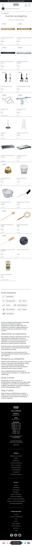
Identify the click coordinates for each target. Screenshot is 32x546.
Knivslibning (16, 487)
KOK (1, 184)
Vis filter (16, 543)
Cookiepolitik (16, 472)
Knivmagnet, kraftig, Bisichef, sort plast (8, 62)
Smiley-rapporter (16, 523)
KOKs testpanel (16, 489)
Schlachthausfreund (4, 115)
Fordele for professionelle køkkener (16, 501)
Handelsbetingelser (16, 467)
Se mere (22, 1)
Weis (17, 138)
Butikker (16, 458)
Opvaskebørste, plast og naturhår (24, 203)
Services (16, 521)
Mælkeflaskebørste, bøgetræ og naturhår (8, 225)
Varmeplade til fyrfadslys (24, 156)
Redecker (18, 207)
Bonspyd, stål (8, 133)
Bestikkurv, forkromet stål (24, 179)
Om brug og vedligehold (16, 496)
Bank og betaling (16, 525)
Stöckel (18, 115)
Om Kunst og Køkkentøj (16, 516)
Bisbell (2, 44)
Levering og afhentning (16, 463)
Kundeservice (16, 460)
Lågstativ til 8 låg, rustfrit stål (24, 133)
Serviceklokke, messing (8, 179)
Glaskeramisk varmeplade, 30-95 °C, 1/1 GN (8, 156)
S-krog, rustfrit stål (8, 110)
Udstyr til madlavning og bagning (16, 499)
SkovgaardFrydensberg (5, 279)
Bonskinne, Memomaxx (24, 110)
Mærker (16, 485)
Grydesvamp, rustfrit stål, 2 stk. (23, 249)
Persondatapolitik (16, 469)
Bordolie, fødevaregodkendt (8, 275)
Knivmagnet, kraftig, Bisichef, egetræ (24, 38)
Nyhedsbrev (16, 492)
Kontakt (16, 514)
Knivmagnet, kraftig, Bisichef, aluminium (24, 62)
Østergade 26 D (16, 415)
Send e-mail (16, 444)
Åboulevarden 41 (16, 419)
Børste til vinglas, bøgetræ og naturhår (24, 225)
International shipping (16, 474)
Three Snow (3, 207)
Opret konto (16, 528)
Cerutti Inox (3, 138)
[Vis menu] (3, 4)
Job (16, 519)
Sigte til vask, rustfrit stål (8, 203)
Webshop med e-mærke (16, 456)
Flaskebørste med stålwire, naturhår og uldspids (8, 250)
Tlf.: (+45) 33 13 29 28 (16, 440)
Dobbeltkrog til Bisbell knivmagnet (23, 86)
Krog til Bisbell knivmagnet (6, 86)
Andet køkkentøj (5, 13)
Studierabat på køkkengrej (16, 503)
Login (16, 530)
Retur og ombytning (16, 465)
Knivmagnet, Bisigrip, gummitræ (8, 38)
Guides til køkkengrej (16, 494)
